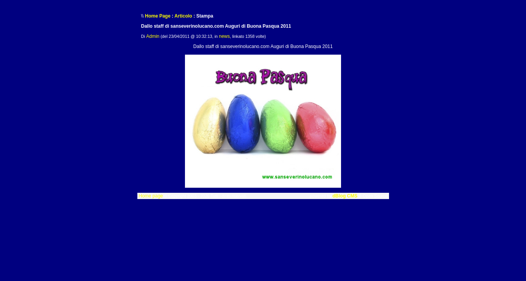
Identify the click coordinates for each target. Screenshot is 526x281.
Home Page (158, 16)
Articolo (183, 16)
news (224, 36)
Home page (151, 196)
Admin (153, 36)
